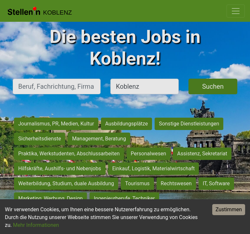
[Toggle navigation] (236, 11)
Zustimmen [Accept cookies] (228, 209)
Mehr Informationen (36, 225)
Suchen (213, 86)
